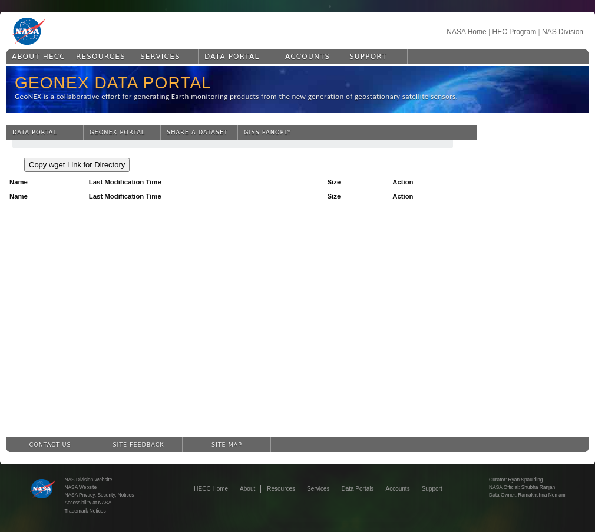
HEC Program (514, 32)
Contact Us (50, 444)
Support (367, 56)
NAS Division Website (89, 480)
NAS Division (562, 32)
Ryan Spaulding (525, 480)
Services (160, 56)
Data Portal (231, 56)
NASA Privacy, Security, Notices (99, 495)
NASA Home (466, 32)
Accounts (307, 56)
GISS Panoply (267, 132)
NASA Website (81, 487)
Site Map (226, 444)
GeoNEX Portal (117, 132)
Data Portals (357, 488)
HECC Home (211, 488)
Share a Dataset (197, 132)
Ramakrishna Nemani (541, 495)
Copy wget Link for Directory (77, 164)
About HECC (38, 56)
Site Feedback (138, 444)
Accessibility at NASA (88, 502)
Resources (100, 56)
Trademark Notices (85, 511)
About (247, 488)
